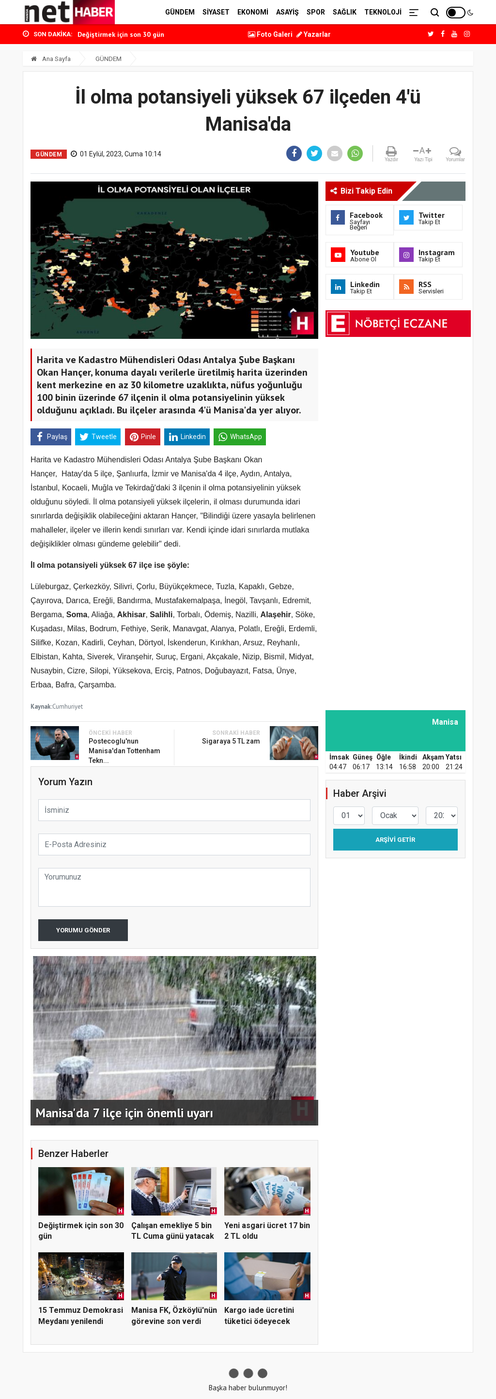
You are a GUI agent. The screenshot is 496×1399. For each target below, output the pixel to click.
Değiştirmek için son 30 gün (121, 34)
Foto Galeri (270, 34)
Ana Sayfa (51, 58)
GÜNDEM (180, 12)
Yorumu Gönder (83, 930)
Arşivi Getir (395, 839)
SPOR (316, 12)
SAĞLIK (344, 12)
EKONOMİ (252, 12)
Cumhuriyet (67, 706)
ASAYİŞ (287, 12)
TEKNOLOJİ (383, 12)
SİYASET (216, 12)
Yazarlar (313, 34)
